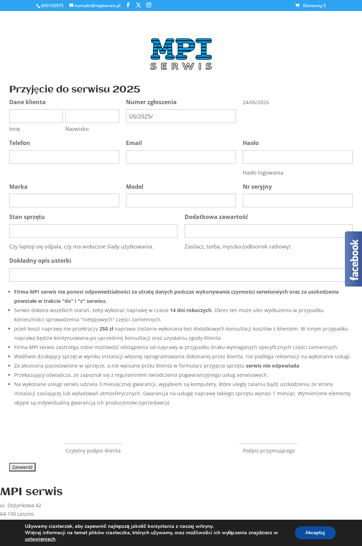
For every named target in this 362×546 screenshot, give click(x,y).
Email (134, 143)
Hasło (251, 143)
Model (134, 187)
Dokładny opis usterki (40, 260)
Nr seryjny (257, 187)
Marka (18, 187)
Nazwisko (77, 128)
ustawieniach (40, 539)
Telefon (19, 143)
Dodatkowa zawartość (216, 217)
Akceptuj (315, 532)
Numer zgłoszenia (151, 102)
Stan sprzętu (27, 217)
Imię (14, 128)
